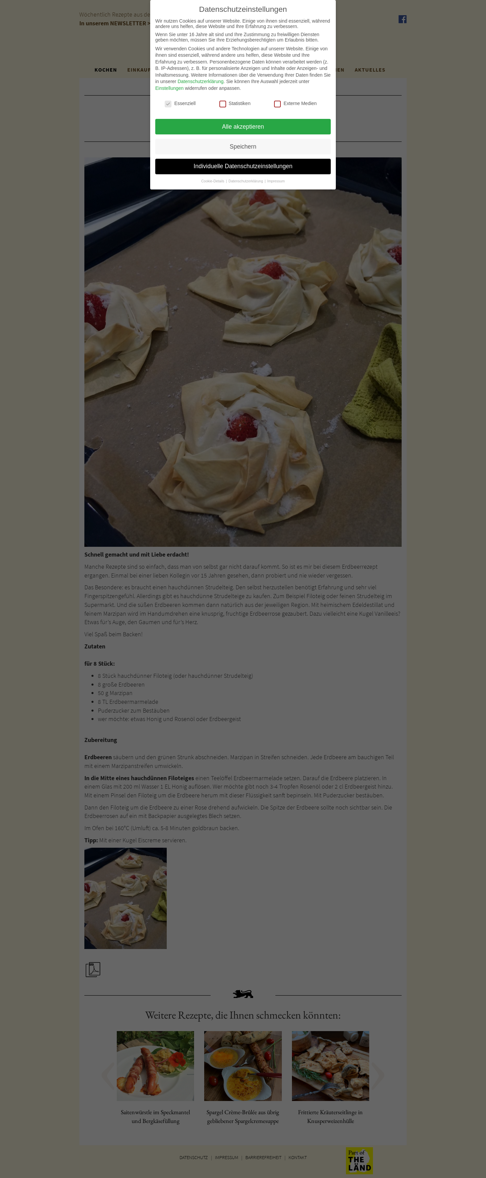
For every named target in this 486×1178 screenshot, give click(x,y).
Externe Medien (295, 100)
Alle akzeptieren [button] (243, 124)
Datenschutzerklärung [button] (246, 179)
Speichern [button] (243, 143)
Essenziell (180, 100)
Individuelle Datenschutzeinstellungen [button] (243, 163)
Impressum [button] (276, 179)
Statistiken (235, 100)
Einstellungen (169, 85)
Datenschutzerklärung (200, 79)
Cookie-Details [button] (213, 179)
